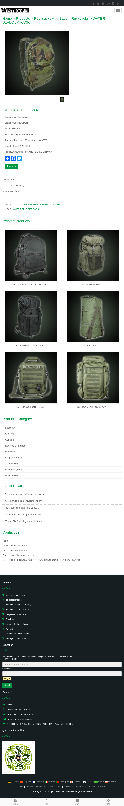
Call (46, 801)
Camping (9, 439)
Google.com (11, 619)
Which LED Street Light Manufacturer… (24, 521)
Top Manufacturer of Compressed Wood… (26, 494)
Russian (110, 782)
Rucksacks (79, 18)
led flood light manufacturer (17, 634)
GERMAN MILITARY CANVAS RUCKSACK (40, 204)
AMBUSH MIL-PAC (92, 284)
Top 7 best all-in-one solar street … (22, 507)
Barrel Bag (91, 345)
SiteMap (102, 786)
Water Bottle (11, 475)
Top (108, 801)
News (50, 786)
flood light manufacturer (16, 638)
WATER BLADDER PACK (26, 209)
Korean (88, 782)
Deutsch (14, 782)
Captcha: (6, 669)
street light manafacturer (16, 595)
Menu (77, 801)
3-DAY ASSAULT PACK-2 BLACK (30, 284)
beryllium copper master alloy (18, 605)
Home (7, 18)
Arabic (99, 782)
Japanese (76, 782)
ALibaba (9, 629)
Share (15, 801)
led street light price (14, 600)
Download (68, 786)
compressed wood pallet (16, 614)
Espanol (26, 782)
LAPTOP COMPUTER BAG (30, 407)
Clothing (9, 433)
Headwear (10, 451)
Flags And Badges (14, 457)
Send (7, 685)
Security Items (12, 463)
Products (23, 18)
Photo (58, 786)
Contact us (90, 786)
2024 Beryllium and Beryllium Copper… (24, 501)
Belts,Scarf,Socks (14, 469)
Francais (38, 782)
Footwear (10, 428)
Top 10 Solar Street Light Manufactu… (24, 514)
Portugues (63, 782)
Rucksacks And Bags (50, 18)
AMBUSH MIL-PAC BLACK (29, 345)
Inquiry (11, 166)
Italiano (50, 782)
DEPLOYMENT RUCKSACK (92, 407)
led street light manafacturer (18, 624)
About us (29, 786)
